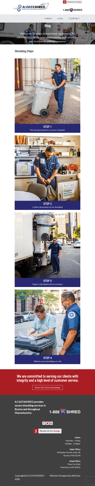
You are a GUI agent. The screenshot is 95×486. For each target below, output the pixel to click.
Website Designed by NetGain (65, 475)
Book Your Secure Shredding (47, 387)
